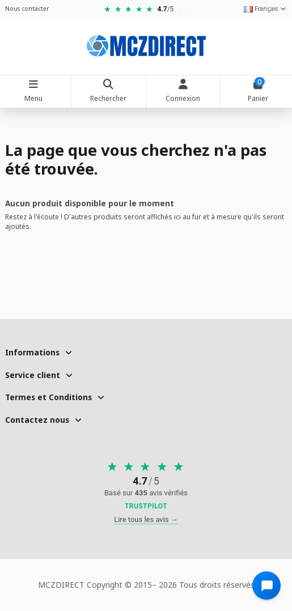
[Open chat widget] (266, 585)
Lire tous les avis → (146, 519)
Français (265, 8)
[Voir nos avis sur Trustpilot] (146, 486)
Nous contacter (27, 8)
